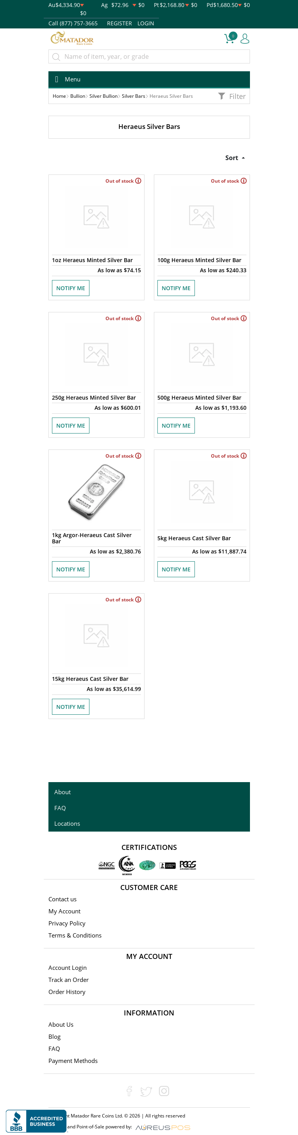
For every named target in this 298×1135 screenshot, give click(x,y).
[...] (149, 56)
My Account (64, 911)
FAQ (60, 808)
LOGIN (145, 23)
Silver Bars (133, 96)
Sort (232, 157)
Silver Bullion (103, 96)
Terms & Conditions (75, 935)
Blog (54, 1036)
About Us (60, 1024)
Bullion (77, 96)
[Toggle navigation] (65, 79)
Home (59, 96)
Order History (67, 992)
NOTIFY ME (70, 288)
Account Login (67, 967)
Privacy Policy (67, 923)
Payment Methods (73, 1061)
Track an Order (68, 979)
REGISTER (119, 23)
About (62, 792)
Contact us (62, 899)
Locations (67, 823)
